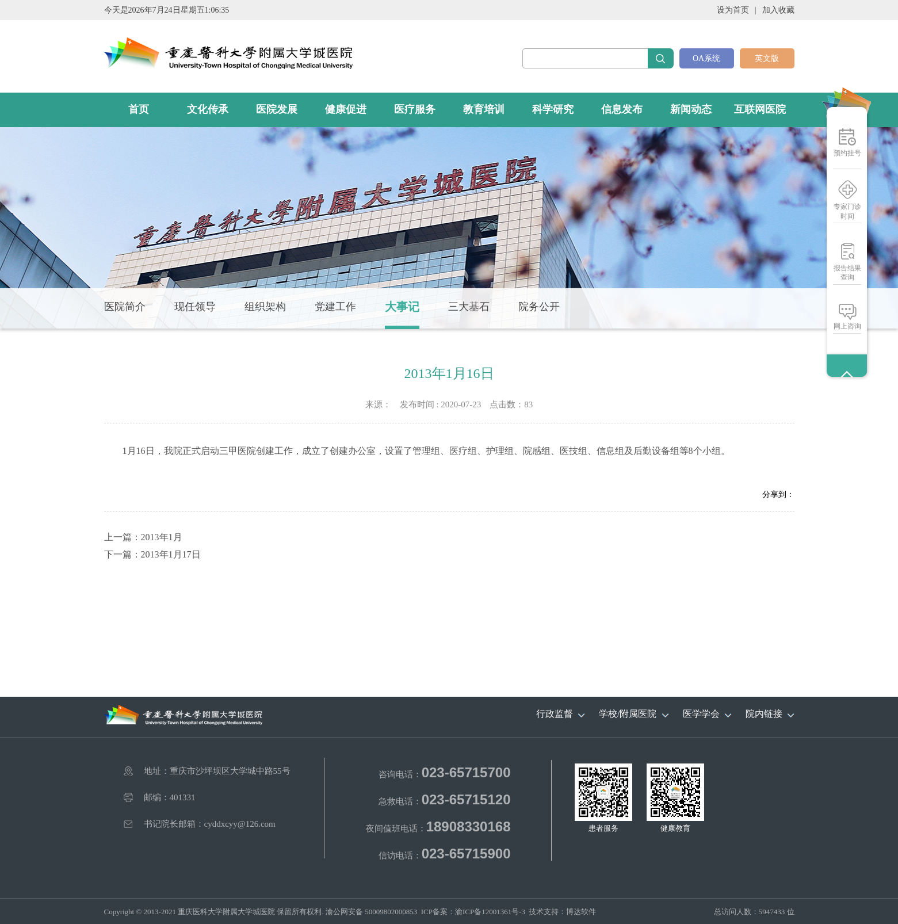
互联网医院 (760, 109)
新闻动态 (691, 109)
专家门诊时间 (847, 211)
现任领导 (195, 306)
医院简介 (125, 306)
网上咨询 (847, 326)
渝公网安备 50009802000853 (371, 911)
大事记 (402, 306)
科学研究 (553, 109)
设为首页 (733, 10)
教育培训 (484, 109)
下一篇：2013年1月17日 (152, 554)
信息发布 (622, 109)
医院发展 (276, 109)
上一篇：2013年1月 (143, 537)
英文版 (767, 58)
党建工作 (335, 306)
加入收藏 (778, 10)
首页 (138, 109)
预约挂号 (847, 153)
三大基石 (469, 306)
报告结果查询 (847, 272)
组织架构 (265, 306)
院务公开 (539, 306)
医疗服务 (414, 109)
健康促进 (345, 109)
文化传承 (207, 109)
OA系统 (706, 58)
